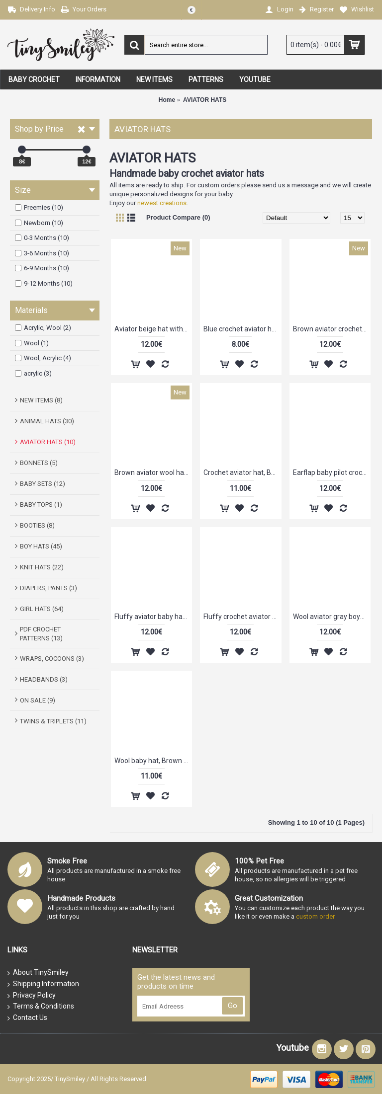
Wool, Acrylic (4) (43, 358)
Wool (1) (32, 343)
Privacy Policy (31, 995)
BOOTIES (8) (37, 525)
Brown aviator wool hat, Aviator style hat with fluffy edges (153, 472)
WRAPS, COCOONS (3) (52, 658)
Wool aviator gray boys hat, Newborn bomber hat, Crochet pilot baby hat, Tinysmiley (332, 617)
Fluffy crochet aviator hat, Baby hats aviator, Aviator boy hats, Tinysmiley (242, 617)
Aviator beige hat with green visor (153, 329)
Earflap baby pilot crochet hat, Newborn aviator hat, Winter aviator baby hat (332, 472)
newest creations (162, 203)
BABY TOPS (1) (41, 504)
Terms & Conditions (40, 1006)
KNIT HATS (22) (42, 567)
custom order (315, 916)
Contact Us (27, 1018)
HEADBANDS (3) (44, 679)
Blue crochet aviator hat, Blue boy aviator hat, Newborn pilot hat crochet (242, 329)
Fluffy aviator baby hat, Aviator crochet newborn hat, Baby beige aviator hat (153, 617)
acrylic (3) (33, 373)
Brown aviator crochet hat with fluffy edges (332, 329)
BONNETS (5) (39, 463)
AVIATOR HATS (204, 99)
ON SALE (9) (37, 700)
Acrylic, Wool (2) (43, 327)
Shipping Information (43, 984)
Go (232, 1005)
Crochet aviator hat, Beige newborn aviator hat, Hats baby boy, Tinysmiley (242, 472)
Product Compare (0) (178, 217)
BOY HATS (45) (41, 546)
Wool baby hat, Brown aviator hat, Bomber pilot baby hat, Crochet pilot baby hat (153, 761)
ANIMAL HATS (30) (47, 421)
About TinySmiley (38, 972)
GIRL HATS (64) (42, 609)
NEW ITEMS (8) (41, 400)
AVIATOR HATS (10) (48, 442)
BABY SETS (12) (42, 483)
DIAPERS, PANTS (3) (48, 588)
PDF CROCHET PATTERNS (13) (41, 633)
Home (167, 99)
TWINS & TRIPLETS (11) (53, 721)
